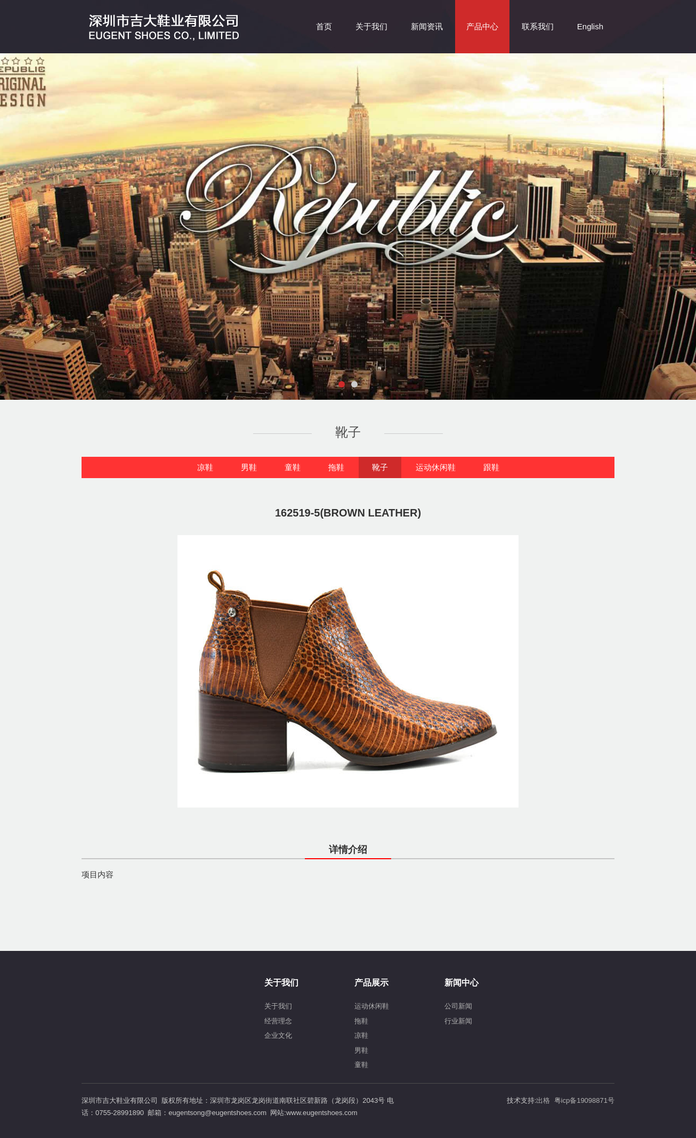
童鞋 (293, 467)
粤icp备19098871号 (584, 1100)
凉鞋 (205, 467)
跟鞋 (491, 467)
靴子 (380, 467)
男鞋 (249, 467)
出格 (543, 1100)
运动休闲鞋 (436, 467)
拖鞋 (336, 467)
